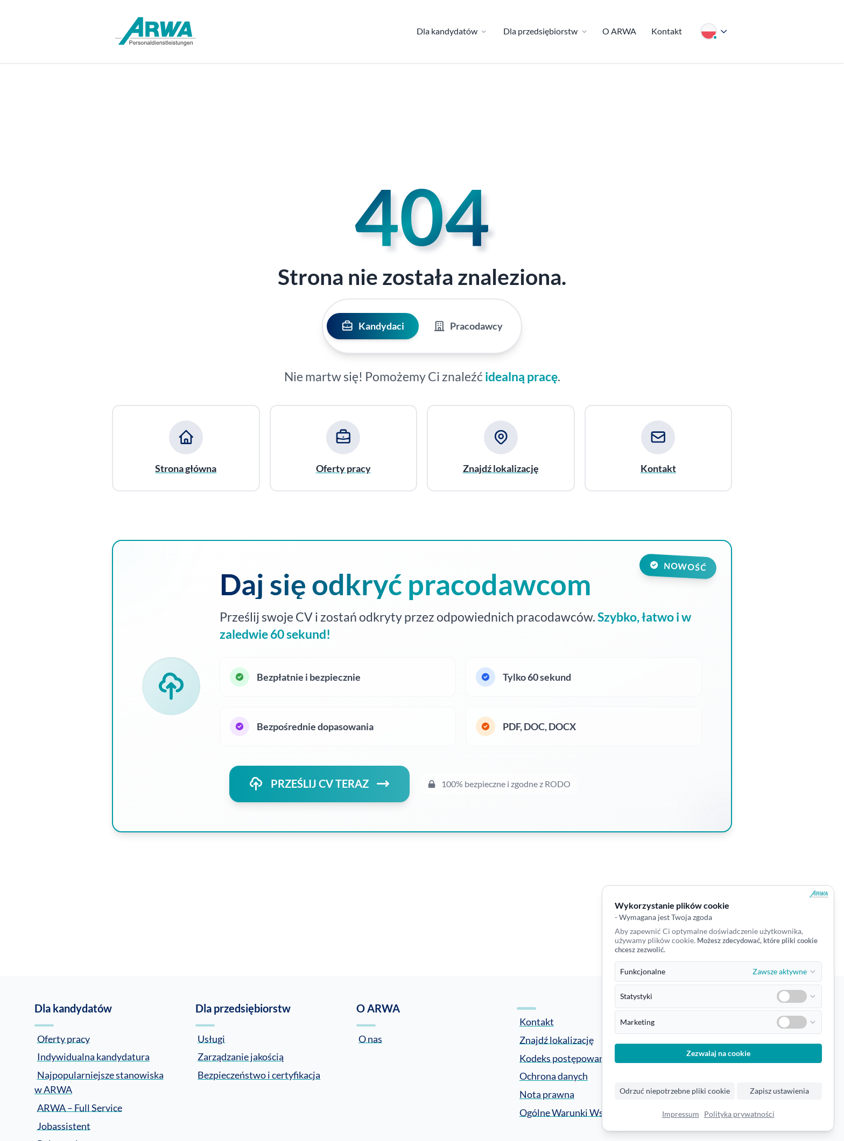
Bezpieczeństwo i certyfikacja (259, 1075)
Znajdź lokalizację (556, 1039)
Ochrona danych (553, 1076)
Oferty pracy (63, 1038)
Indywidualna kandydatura (93, 1056)
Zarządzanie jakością (241, 1056)
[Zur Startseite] (155, 31)
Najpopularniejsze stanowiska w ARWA (99, 1082)
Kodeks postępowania (565, 1058)
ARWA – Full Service (79, 1107)
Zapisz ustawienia (779, 1091)
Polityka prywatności (739, 1114)
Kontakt (536, 1022)
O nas (370, 1038)
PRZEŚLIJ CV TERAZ (319, 783)
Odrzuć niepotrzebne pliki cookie (675, 1091)
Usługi (211, 1038)
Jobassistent (63, 1125)
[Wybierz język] (714, 31)
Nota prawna (546, 1094)
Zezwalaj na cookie (718, 1053)
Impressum (680, 1114)
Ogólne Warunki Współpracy (580, 1112)
